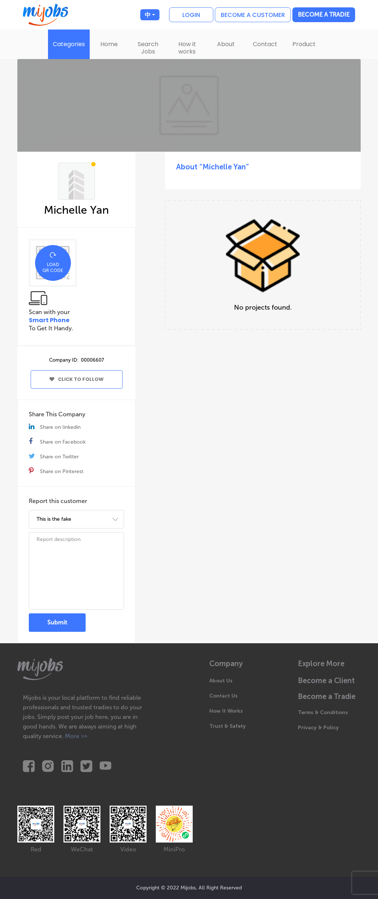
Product (304, 44)
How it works (187, 48)
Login (191, 15)
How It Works (226, 711)
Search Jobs (148, 48)
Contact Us (223, 696)
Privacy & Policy (318, 727)
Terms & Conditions (323, 712)
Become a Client (326, 680)
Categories (69, 44)
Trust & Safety (227, 726)
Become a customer (253, 15)
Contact (265, 44)
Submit (57, 622)
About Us (221, 680)
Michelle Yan (76, 210)
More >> (76, 736)
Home (109, 44)
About (226, 44)
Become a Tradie (324, 14)
